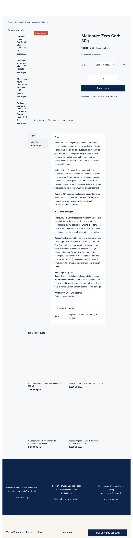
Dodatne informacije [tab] (36, 144)
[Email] (67, 120)
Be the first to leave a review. (91, 55)
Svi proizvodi (104, 96)
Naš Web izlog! (22, 497)
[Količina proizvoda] (103, 78)
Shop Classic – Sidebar (22, 22)
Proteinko (93, 96)
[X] (53, 120)
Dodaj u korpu (103, 88)
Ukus (84, 65)
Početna (10, 22)
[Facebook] (39, 120)
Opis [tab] (33, 135)
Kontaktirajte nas (111, 499)
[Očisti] (124, 65)
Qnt (98, 96)
